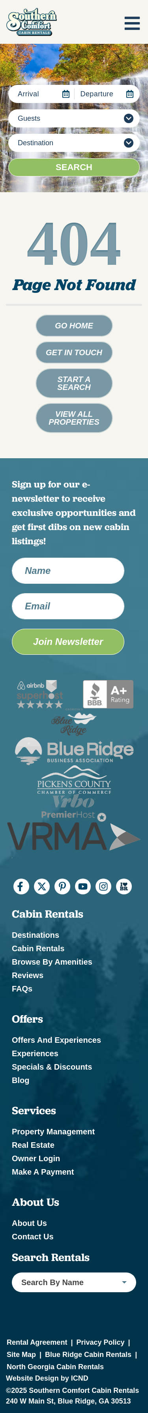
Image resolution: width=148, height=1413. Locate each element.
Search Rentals (51, 1257)
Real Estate (33, 1145)
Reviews (27, 975)
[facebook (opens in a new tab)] (21, 886)
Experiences (35, 1053)
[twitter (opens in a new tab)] (42, 886)
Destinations (35, 935)
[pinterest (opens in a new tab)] (62, 886)
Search (74, 167)
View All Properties (74, 418)
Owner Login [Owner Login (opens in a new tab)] (36, 1158)
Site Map (21, 1355)
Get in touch (74, 352)
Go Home (74, 325)
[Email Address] (68, 606)
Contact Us (33, 1236)
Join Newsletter (68, 641)
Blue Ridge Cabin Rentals (88, 1355)
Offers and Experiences (56, 1040)
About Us (29, 1223)
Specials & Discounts (52, 1067)
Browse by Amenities (52, 962)
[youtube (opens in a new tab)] (83, 886)
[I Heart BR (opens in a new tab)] (124, 886)
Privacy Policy (100, 1342)
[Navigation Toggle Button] (132, 23)
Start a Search (73, 383)
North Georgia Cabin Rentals (55, 1367)
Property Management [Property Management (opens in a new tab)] (53, 1131)
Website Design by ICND (47, 1378)
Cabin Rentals (38, 948)
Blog (20, 1080)
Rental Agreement (37, 1342)
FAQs (22, 988)
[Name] (68, 571)
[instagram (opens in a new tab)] (103, 886)
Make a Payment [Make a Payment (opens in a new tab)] (43, 1172)
